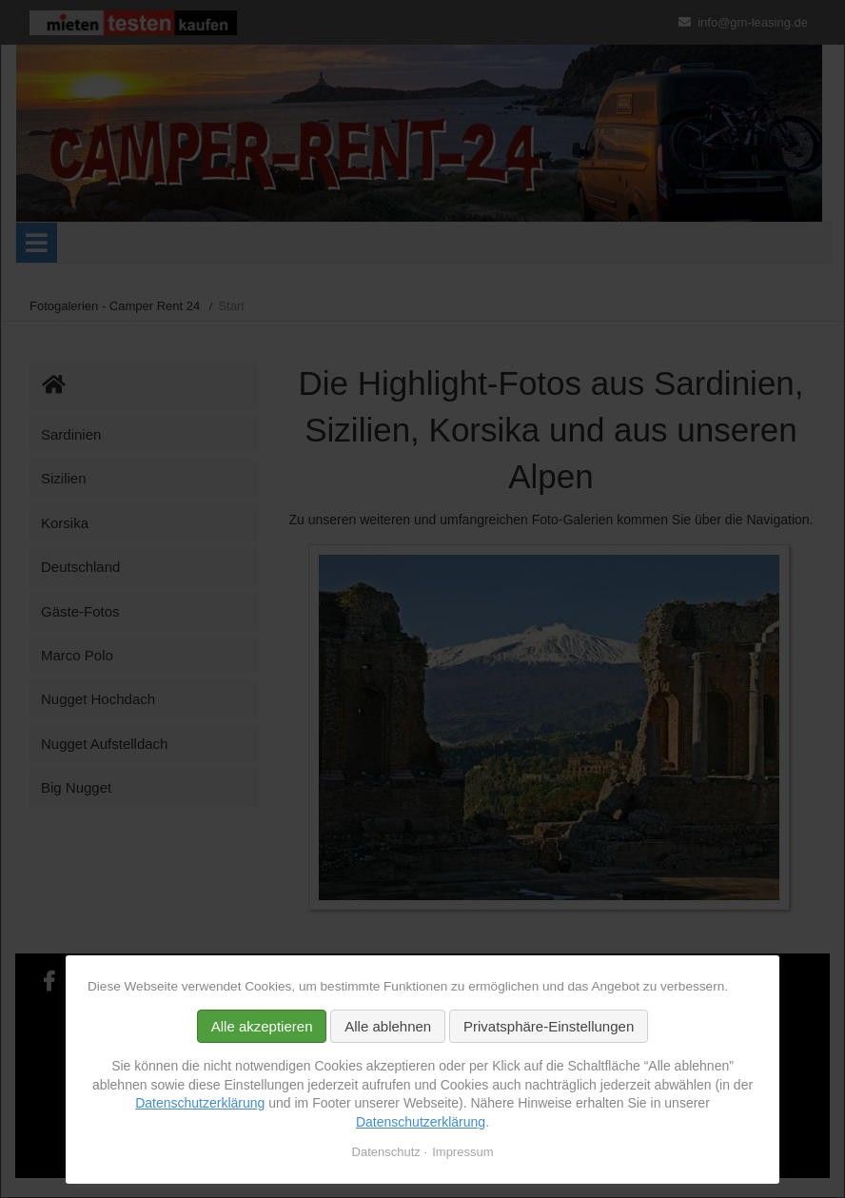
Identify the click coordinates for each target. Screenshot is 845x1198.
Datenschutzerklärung (200, 1102)
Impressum (462, 1152)
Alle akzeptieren (262, 1026)
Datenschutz (386, 1152)
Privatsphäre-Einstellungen (548, 1026)
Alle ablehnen (387, 1026)
